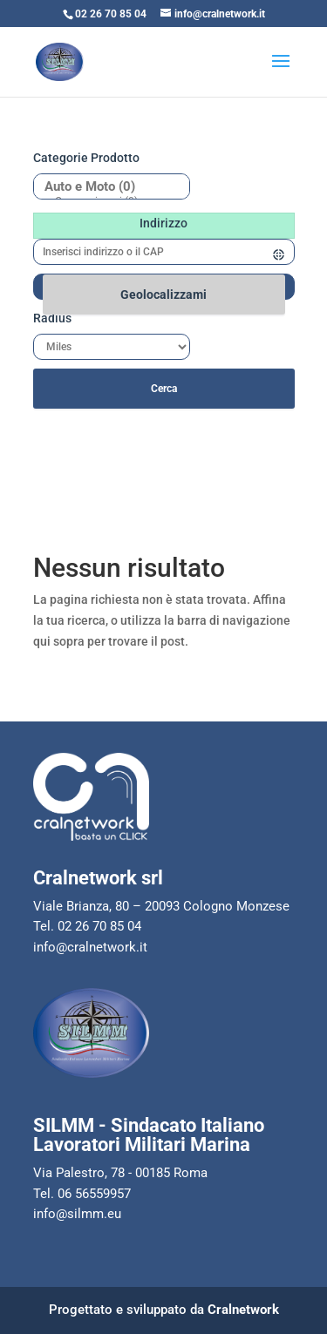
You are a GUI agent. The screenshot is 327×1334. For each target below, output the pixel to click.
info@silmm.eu (77, 1214)
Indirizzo (163, 223)
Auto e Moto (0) (105, 187)
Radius (52, 318)
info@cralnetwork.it (90, 947)
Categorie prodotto (86, 158)
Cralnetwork (243, 1309)
